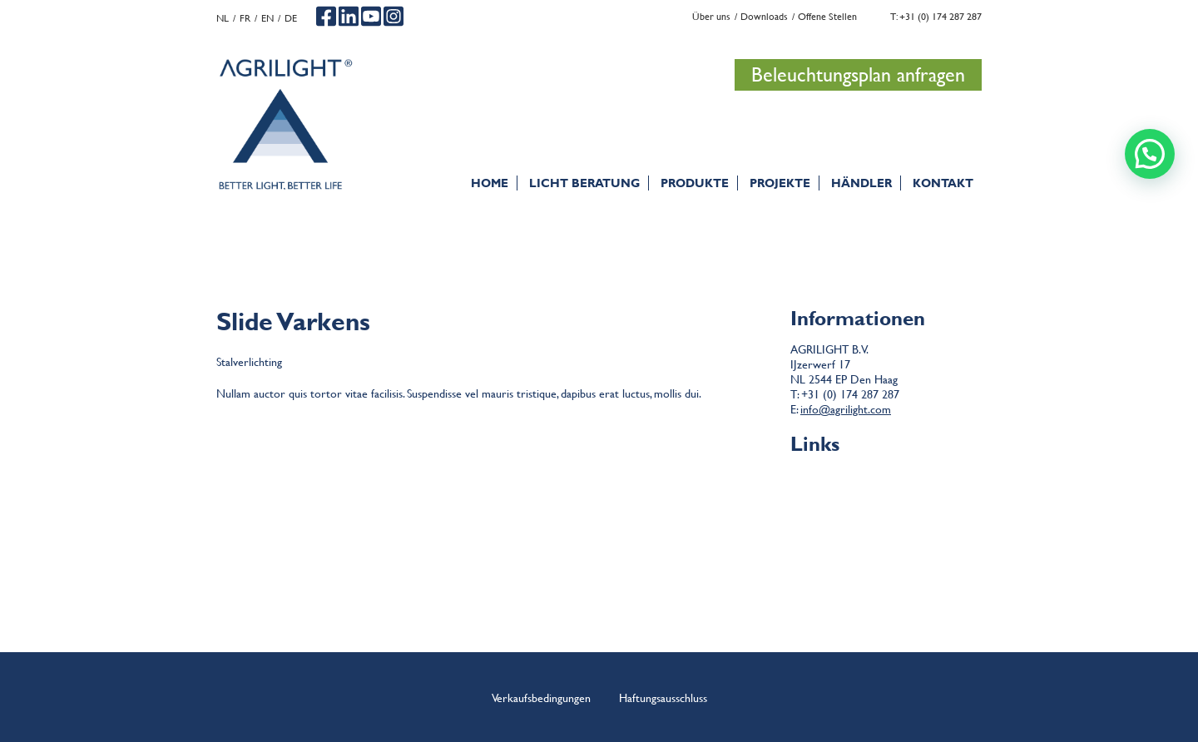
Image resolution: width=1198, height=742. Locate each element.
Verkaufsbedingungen (541, 697)
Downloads (764, 16)
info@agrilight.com (845, 408)
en (267, 18)
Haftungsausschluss (886, 494)
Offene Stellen (827, 16)
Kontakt (943, 183)
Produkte (695, 183)
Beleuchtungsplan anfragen (858, 74)
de (291, 18)
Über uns (711, 16)
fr (245, 18)
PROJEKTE (780, 183)
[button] (1150, 154)
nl (222, 18)
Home (489, 183)
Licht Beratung (584, 183)
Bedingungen (886, 479)
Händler (861, 183)
